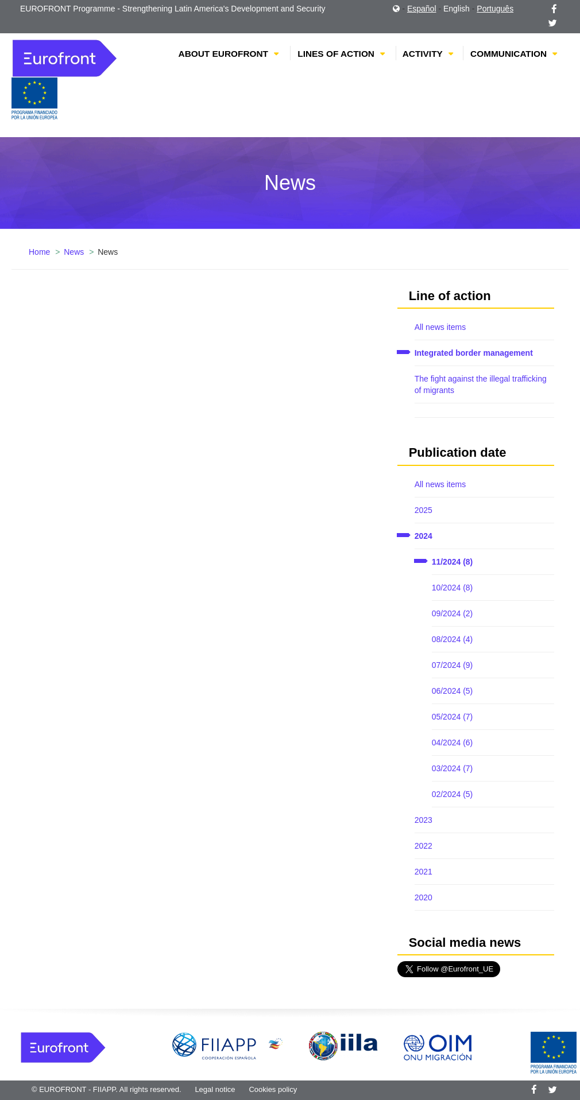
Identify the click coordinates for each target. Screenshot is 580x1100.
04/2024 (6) (452, 742)
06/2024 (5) (452, 690)
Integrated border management (474, 352)
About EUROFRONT (223, 54)
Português (495, 8)
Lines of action (335, 54)
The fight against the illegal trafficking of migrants (481, 384)
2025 (423, 510)
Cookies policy (273, 1089)
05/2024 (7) (452, 716)
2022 (423, 845)
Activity (423, 54)
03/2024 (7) (452, 768)
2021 (423, 871)
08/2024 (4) (452, 639)
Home (39, 252)
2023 (423, 820)
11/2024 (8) (452, 561)
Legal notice (215, 1089)
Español (421, 8)
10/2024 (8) (452, 587)
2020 (423, 897)
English (456, 8)
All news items (440, 327)
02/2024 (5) (452, 794)
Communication (508, 54)
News (74, 252)
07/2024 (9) (452, 665)
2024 (423, 536)
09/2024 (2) (452, 613)
